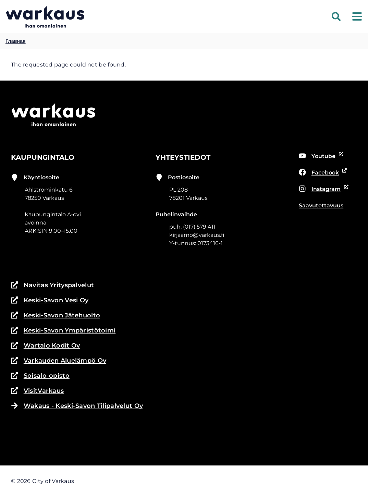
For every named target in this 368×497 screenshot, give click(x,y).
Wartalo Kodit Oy (45, 345)
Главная (15, 41)
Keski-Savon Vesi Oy (49, 300)
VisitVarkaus (37, 391)
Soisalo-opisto (40, 375)
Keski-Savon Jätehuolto (55, 315)
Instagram (322, 189)
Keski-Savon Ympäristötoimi (63, 330)
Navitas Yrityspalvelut (52, 285)
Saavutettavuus (321, 205)
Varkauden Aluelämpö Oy (58, 360)
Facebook (321, 173)
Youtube (320, 156)
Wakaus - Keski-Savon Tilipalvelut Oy (77, 406)
